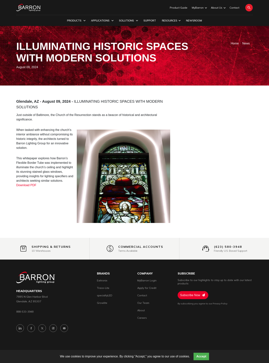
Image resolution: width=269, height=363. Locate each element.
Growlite (102, 303)
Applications (102, 20)
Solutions (128, 20)
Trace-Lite (103, 288)
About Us (218, 8)
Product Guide (178, 7)
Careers (142, 317)
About (141, 310)
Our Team (143, 303)
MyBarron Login (147, 280)
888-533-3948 (24, 311)
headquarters (29, 291)
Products (76, 20)
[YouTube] (64, 328)
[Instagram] (53, 328)
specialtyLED (104, 295)
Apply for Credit (146, 288)
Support (149, 20)
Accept (201, 356)
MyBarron (199, 8)
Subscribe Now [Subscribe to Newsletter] (192, 295)
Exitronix (102, 280)
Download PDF (26, 185)
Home (235, 43)
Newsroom (194, 20)
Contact (234, 7)
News (246, 43)
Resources (171, 20)
